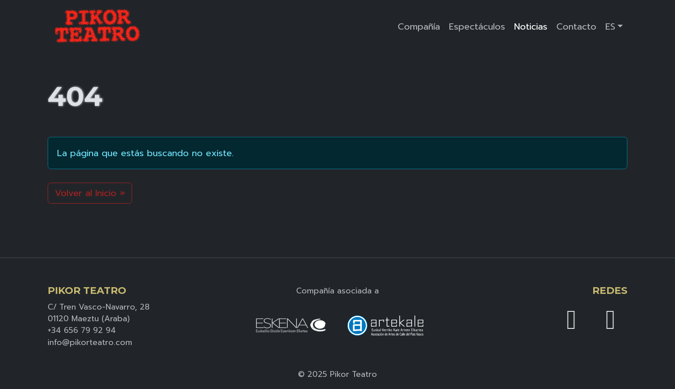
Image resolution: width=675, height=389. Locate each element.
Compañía (419, 26)
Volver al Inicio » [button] (90, 193)
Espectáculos (477, 26)
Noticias (530, 26)
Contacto (576, 26)
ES (610, 26)
